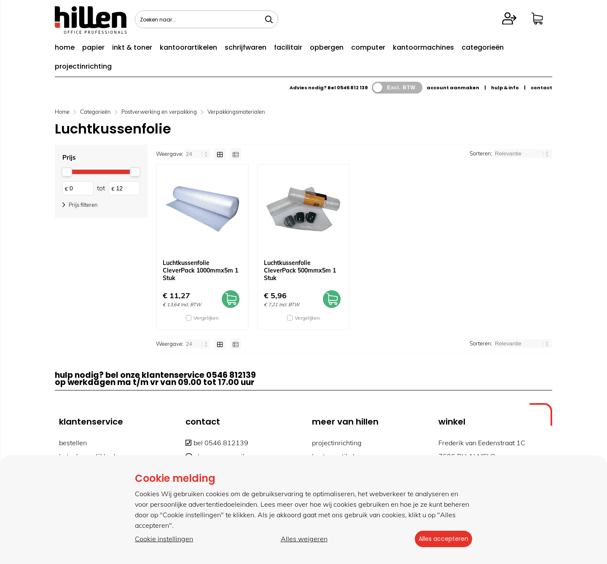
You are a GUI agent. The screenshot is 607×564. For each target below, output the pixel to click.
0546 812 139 (352, 87)
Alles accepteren (440, 539)
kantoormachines (423, 47)
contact (541, 87)
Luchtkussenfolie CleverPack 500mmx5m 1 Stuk (300, 270)
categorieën (483, 47)
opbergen (327, 47)
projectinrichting (83, 66)
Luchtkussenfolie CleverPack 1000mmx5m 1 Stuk (200, 270)
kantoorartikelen (188, 47)
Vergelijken (206, 318)
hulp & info (505, 87)
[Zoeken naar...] (269, 19)
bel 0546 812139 (216, 442)
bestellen (73, 442)
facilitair (288, 47)
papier (93, 47)
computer (368, 47)
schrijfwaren (245, 47)
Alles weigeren (301, 539)
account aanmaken (453, 87)
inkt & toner (132, 47)
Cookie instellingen (164, 539)
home (65, 47)
